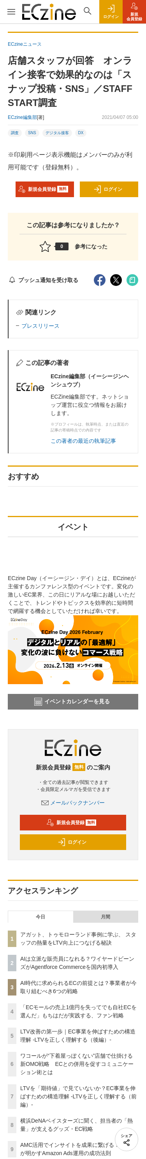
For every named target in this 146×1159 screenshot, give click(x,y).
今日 (40, 917)
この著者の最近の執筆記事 (83, 441)
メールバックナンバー (73, 803)
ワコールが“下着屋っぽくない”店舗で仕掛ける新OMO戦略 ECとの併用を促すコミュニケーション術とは (77, 1064)
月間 (105, 917)
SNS (32, 133)
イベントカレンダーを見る (72, 702)
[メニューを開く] (11, 11)
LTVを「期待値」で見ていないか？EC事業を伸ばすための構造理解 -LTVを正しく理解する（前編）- (78, 1096)
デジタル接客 (57, 133)
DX (81, 133)
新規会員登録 (43, 189)
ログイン (107, 189)
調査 (15, 133)
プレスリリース (40, 326)
